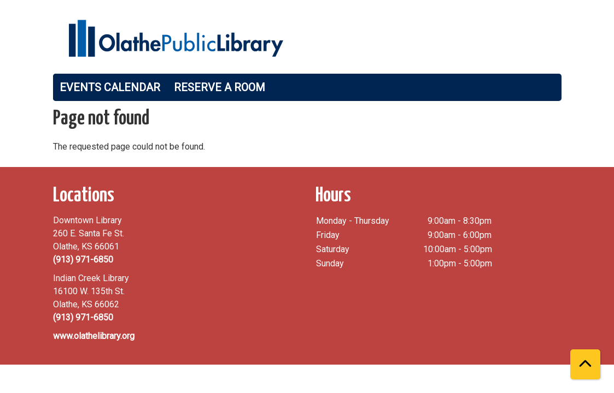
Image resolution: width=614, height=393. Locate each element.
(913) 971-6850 (83, 259)
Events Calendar (110, 87)
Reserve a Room (219, 87)
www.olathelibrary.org (94, 336)
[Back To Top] (585, 364)
